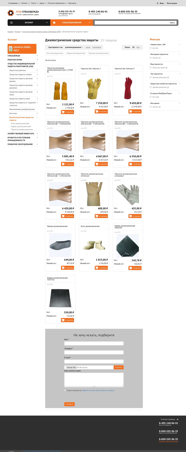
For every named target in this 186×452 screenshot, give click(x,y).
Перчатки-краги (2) (160, 68)
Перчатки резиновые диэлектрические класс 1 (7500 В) (60, 70)
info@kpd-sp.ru (66, 13)
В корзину (69, 112)
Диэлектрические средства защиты (21, 118)
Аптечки (13, 113)
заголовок (96, 47)
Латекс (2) (156, 58)
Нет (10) (156, 97)
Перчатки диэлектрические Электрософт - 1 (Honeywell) (59, 175)
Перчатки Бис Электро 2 (91, 68)
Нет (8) (155, 48)
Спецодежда (14, 55)
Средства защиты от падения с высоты (22, 103)
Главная (10, 32)
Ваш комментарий (72, 370)
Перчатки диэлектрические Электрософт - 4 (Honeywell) (59, 123)
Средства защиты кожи (19, 98)
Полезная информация (56, 3)
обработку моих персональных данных (98, 390)
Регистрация (172, 3)
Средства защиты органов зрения (21, 79)
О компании (13, 3)
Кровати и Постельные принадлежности (19, 138)
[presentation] (102, 397)
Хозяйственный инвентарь (21, 133)
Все (138, 47)
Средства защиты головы (20, 74)
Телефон (68, 348)
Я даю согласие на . (89, 390)
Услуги (33, 3)
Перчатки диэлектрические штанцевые (126, 175)
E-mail (67, 357)
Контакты (72, 3)
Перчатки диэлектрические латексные (92, 175)
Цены (42, 3)
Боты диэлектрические (20, 123)
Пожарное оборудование (20, 144)
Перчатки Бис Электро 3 (125, 68)
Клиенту (24, 3)
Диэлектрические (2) (161, 77)
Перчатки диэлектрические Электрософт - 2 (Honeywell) (126, 123)
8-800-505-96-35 (67, 11)
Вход (162, 3)
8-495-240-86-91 (98, 11)
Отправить (69, 404)
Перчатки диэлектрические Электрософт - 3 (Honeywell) (92, 123)
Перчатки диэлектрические (22, 129)
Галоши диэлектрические (57, 226)
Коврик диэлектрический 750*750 (57, 279)
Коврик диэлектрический (21, 126)
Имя (66, 339)
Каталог (36, 22)
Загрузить (118, 367)
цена (88, 47)
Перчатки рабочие (17, 70)
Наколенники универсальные (22, 109)
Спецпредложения (76, 22)
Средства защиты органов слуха (21, 93)
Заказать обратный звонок (168, 441)
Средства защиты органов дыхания (21, 86)
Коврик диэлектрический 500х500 (125, 227)
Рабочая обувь (15, 59)
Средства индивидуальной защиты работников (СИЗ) (41, 32)
